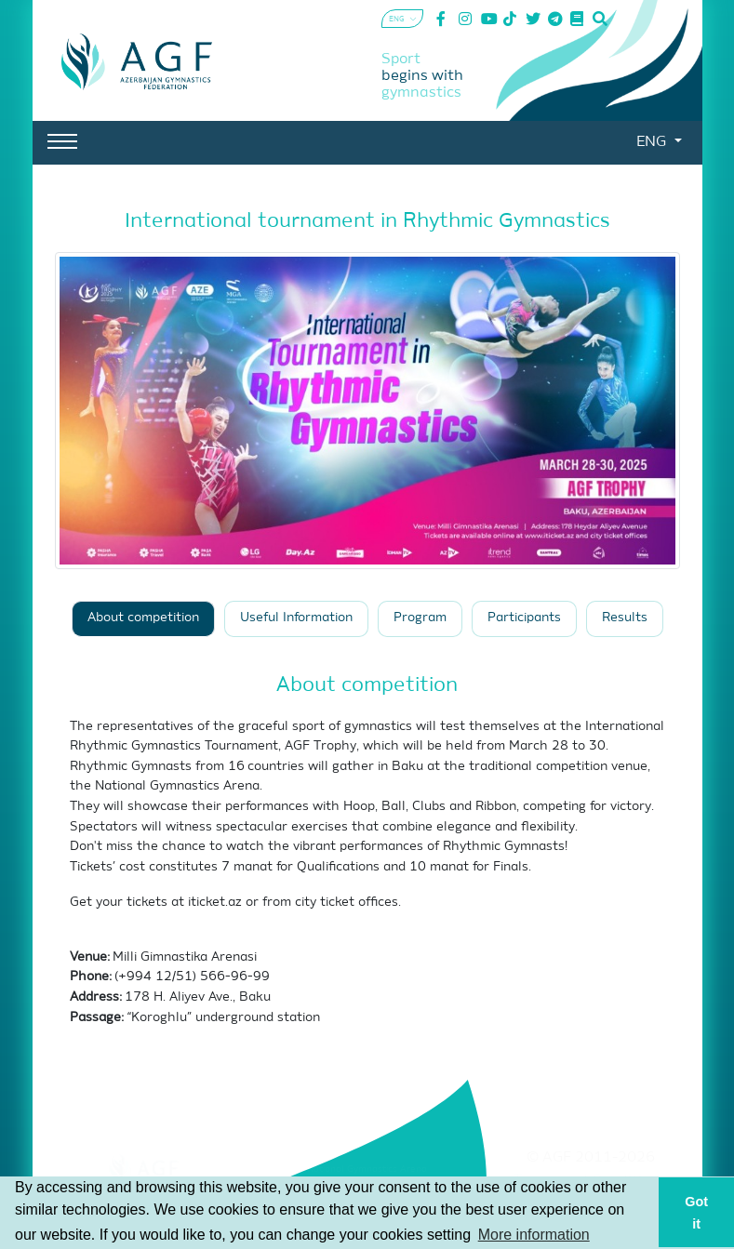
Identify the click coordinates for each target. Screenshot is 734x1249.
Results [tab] (624, 618)
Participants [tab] (524, 618)
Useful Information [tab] (296, 618)
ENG (653, 142)
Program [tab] (420, 618)
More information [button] (534, 1234)
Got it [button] (696, 1212)
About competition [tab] (143, 618)
